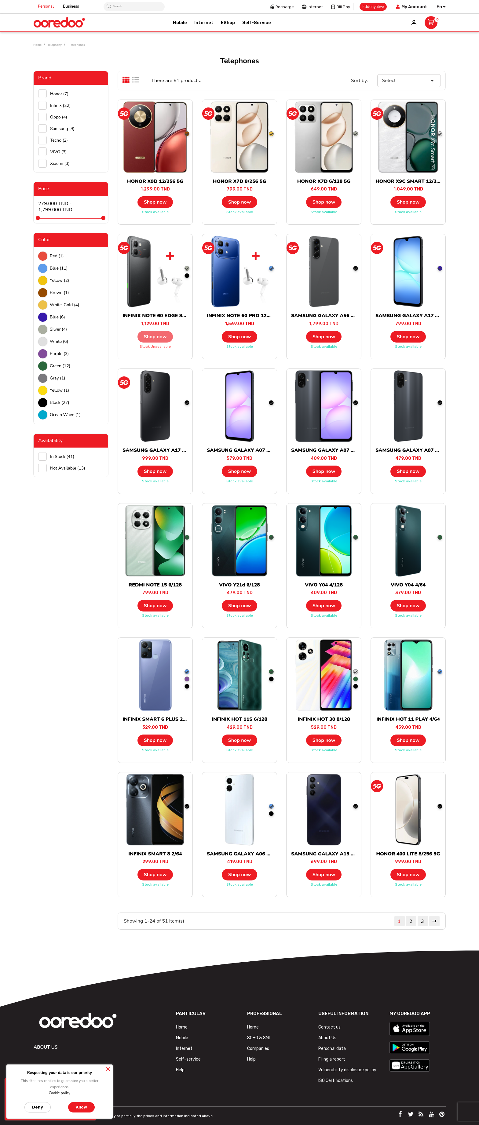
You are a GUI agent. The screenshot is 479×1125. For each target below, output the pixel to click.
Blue (59, 268)
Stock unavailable (155, 346)
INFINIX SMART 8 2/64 (155, 854)
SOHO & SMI (258, 1037)
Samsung (62, 129)
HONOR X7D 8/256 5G (239, 181)
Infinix (60, 105)
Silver (58, 329)
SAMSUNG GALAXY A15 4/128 (327, 854)
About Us (327, 1037)
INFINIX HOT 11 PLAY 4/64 (408, 719)
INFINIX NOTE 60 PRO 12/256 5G (246, 315)
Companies (258, 1048)
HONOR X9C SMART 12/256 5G (412, 181)
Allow (81, 1107)
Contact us (329, 1027)
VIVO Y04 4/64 (408, 585)
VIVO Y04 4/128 (324, 585)
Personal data (332, 1048)
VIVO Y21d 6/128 (239, 585)
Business (71, 6)
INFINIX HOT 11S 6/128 (239, 719)
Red (57, 256)
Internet (315, 7)
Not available (67, 468)
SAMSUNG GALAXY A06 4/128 (243, 854)
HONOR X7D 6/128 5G (323, 181)
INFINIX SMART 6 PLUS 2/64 (156, 719)
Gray (57, 378)
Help (180, 1069)
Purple (59, 354)
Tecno (59, 140)
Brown (59, 293)
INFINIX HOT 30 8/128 (324, 719)
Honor (59, 94)
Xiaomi (60, 163)
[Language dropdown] (441, 6)
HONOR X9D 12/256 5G (155, 181)
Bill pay (343, 7)
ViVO (58, 152)
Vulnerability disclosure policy (347, 1069)
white (59, 341)
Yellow (59, 280)
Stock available (155, 212)
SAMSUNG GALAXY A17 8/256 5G (162, 450)
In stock (62, 456)
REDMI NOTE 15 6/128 (155, 585)
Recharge (285, 7)
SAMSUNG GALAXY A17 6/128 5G (415, 315)
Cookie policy (59, 1093)
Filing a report (331, 1059)
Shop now (155, 202)
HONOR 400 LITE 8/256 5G (408, 854)
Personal (46, 6)
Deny (37, 1107)
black (59, 402)
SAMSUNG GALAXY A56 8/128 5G (331, 315)
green (60, 366)
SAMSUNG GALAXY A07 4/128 (411, 450)
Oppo (58, 117)
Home (182, 1027)
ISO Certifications (335, 1080)
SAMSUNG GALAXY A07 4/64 (326, 450)
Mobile (182, 1037)
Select (409, 80)
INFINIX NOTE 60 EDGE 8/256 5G (161, 315)
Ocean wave (65, 415)
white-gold (64, 305)
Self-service (188, 1059)
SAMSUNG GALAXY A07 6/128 (243, 450)
